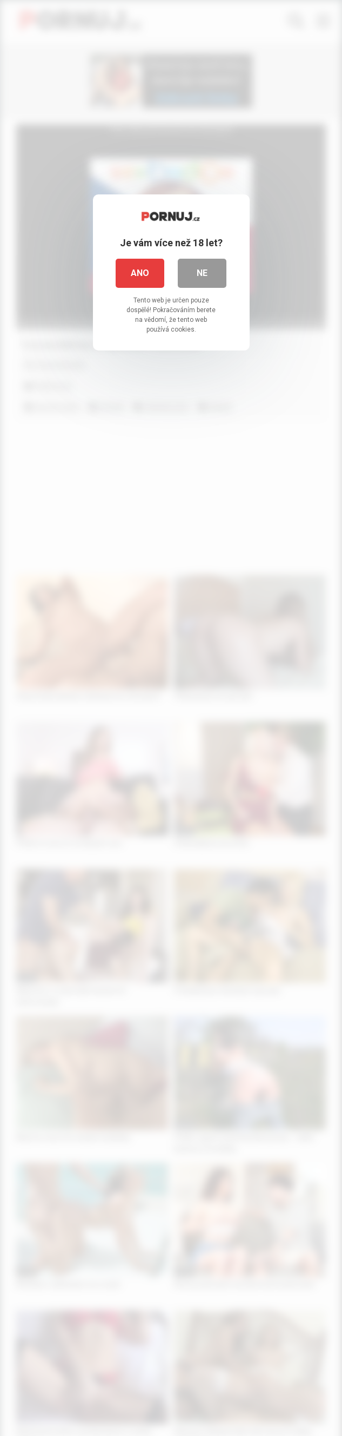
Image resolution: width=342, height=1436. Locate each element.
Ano (140, 273)
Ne (202, 273)
